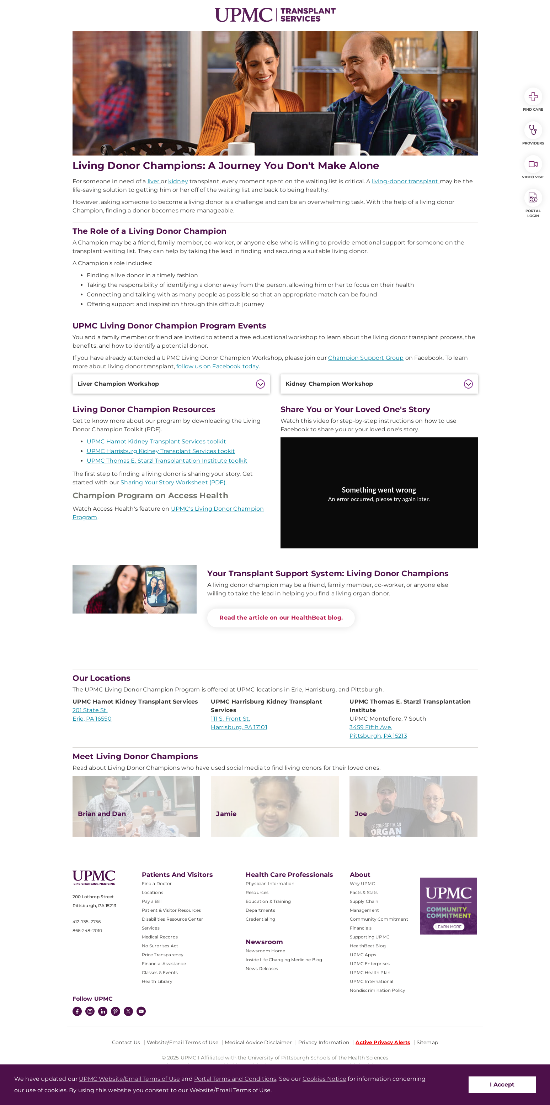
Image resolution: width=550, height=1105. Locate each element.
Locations (152, 892)
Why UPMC (362, 883)
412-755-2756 (87, 921)
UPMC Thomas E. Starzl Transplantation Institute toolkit (167, 460)
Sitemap (427, 1042)
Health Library (157, 981)
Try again (379, 515)
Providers (533, 133)
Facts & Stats (364, 892)
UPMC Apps (363, 954)
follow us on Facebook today (217, 366)
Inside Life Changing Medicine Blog (284, 959)
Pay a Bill (152, 901)
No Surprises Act (160, 945)
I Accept (502, 1084)
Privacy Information (323, 1042)
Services (151, 928)
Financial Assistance (164, 963)
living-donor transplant (406, 181)
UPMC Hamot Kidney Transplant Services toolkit (156, 441)
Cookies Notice (324, 1078)
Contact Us (126, 1042)
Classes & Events (160, 972)
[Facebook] (77, 1012)
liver (154, 181)
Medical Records (160, 937)
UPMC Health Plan (370, 972)
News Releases (262, 968)
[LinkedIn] (102, 1012)
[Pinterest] (115, 1012)
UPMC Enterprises (370, 963)
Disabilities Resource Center (172, 919)
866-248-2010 (87, 930)
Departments (260, 910)
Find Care (533, 100)
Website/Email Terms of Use (182, 1042)
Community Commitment (379, 919)
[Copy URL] (380, 497)
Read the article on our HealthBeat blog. (280, 617)
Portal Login (533, 203)
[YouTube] (141, 1012)
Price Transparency (163, 954)
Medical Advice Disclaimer (258, 1042)
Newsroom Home (265, 950)
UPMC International (372, 981)
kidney (178, 181)
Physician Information (270, 883)
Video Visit (533, 167)
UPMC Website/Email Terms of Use (129, 1078)
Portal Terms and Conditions (235, 1078)
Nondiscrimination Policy (378, 990)
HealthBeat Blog (368, 945)
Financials (361, 928)
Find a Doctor (157, 883)
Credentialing (260, 919)
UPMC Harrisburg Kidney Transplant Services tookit (161, 451)
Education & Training (268, 901)
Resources (257, 892)
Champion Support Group (366, 357)
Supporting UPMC (370, 937)
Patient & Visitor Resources (171, 910)
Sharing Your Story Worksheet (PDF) (173, 482)
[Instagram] (90, 1012)
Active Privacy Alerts (383, 1042)
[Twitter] (128, 1011)
